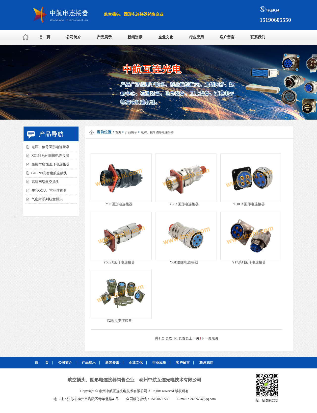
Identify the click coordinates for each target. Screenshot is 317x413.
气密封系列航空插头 (47, 199)
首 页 (44, 37)
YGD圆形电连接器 (184, 262)
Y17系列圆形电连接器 (249, 262)
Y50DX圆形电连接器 (249, 204)
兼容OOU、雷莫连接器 (49, 190)
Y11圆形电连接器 (119, 204)
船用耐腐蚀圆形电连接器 (50, 164)
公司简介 (73, 37)
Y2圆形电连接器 (119, 320)
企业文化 (165, 37)
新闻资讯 (135, 37)
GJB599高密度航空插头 (49, 173)
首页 (118, 132)
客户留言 (227, 37)
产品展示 (104, 37)
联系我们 (257, 37)
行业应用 (196, 37)
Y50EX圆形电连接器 (119, 262)
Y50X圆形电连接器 (184, 204)
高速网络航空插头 (45, 182)
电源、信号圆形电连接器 (50, 147)
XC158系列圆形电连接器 (50, 155)
